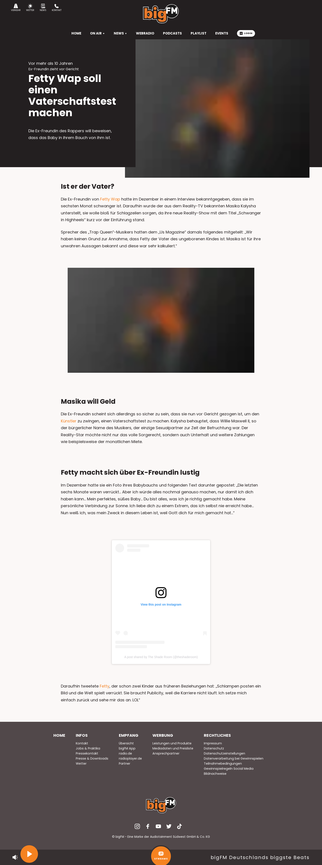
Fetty (104, 686)
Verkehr (16, 8)
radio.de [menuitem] (125, 753)
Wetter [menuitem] (81, 763)
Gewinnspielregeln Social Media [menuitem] (228, 768)
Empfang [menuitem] (128, 735)
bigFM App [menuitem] (127, 748)
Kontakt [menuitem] (82, 743)
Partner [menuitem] (124, 763)
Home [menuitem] (59, 735)
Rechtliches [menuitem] (217, 735)
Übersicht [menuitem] (126, 743)
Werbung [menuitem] (162, 735)
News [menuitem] (120, 33)
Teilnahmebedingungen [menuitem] (223, 763)
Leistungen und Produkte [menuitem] (172, 743)
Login (246, 33)
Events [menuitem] (221, 33)
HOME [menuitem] (76, 33)
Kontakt (57, 8)
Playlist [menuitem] (198, 33)
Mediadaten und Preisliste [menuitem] (172, 748)
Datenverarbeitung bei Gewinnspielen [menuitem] (233, 758)
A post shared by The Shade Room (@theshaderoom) (161, 657)
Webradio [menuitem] (145, 33)
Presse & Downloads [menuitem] (92, 758)
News (43, 8)
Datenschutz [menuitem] (214, 748)
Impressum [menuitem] (213, 743)
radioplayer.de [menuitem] (130, 758)
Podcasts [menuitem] (172, 33)
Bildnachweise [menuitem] (215, 773)
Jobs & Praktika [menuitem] (88, 748)
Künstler (68, 421)
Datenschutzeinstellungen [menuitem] (224, 753)
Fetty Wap (110, 199)
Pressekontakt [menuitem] (87, 753)
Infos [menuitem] (82, 735)
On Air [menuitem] (97, 33)
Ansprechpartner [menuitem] (165, 753)
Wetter (30, 8)
